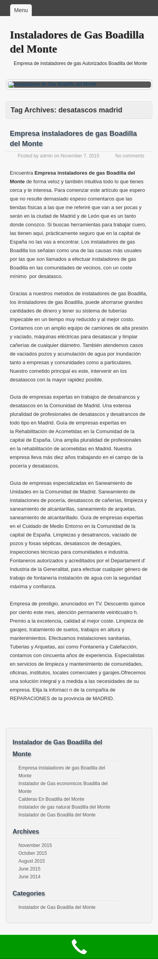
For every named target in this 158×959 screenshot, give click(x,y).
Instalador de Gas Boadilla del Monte (57, 815)
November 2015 (35, 845)
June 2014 (29, 877)
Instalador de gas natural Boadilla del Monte (64, 807)
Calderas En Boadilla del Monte (51, 799)
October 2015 (32, 853)
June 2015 (29, 869)
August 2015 (31, 861)
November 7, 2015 (79, 156)
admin (46, 156)
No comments (129, 156)
